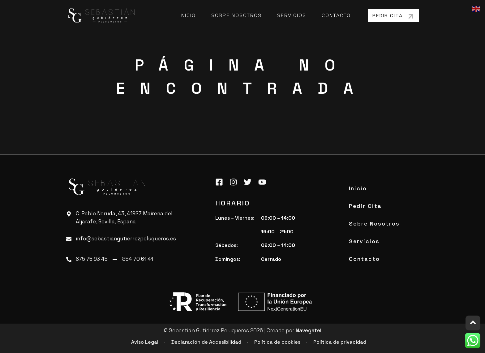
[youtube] (263, 182)
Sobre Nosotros (236, 15)
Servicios (291, 15)
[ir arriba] (473, 323)
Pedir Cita (365, 205)
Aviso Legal (144, 342)
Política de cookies (277, 342)
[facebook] (220, 182)
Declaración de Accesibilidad (206, 342)
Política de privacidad (339, 342)
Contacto (336, 15)
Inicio (188, 15)
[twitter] (249, 182)
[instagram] (235, 182)
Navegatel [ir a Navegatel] (308, 330)
